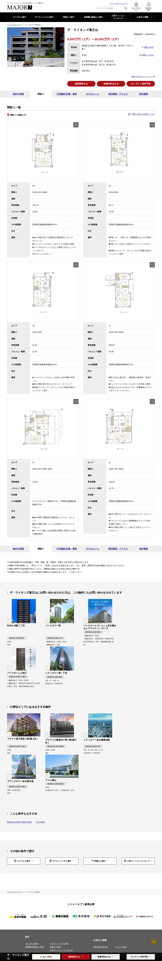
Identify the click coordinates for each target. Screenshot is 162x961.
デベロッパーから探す (44, 17)
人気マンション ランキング (118, 17)
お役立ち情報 (142, 17)
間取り (41, 94)
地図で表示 (149, 47)
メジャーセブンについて (118, 3)
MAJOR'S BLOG (100, 947)
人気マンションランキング (138, 861)
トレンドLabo (121, 947)
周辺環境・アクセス (118, 94)
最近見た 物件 (148, 6)
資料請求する (81, 84)
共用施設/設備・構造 (67, 94)
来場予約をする (111, 84)
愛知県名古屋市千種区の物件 (19, 822)
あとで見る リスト (136, 6)
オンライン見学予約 (141, 84)
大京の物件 (40, 822)
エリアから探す (19, 17)
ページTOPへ (154, 942)
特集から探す (69, 17)
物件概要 (143, 94)
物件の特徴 (18, 94)
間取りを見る (148, 55)
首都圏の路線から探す (93, 17)
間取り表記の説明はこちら (143, 114)
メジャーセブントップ (14, 24)
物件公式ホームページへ (142, 76)
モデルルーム (92, 94)
